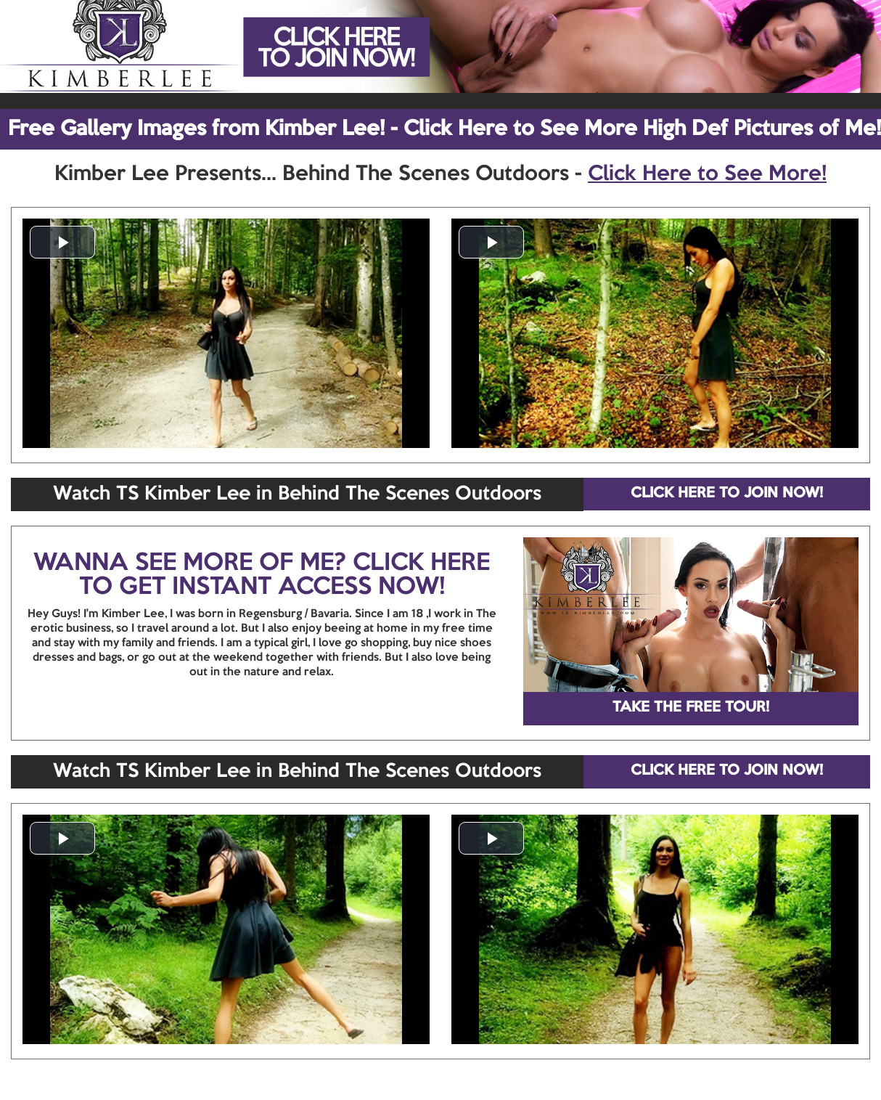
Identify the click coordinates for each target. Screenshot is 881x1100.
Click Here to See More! (707, 174)
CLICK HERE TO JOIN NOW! (727, 493)
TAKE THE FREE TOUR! (690, 707)
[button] (62, 242)
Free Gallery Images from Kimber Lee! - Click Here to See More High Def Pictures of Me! (444, 129)
